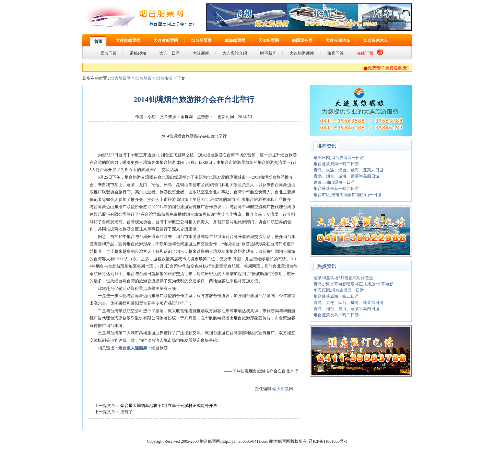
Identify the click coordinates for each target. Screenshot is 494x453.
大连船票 (139, 348)
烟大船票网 (120, 78)
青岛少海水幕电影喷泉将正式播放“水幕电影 (353, 284)
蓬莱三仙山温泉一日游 (334, 182)
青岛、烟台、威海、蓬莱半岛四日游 (346, 176)
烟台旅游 (164, 78)
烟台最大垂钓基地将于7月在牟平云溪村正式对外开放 (168, 405)
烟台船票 (143, 78)
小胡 (152, 116)
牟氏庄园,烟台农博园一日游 (339, 157)
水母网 (186, 116)
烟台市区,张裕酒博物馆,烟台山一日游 (347, 194)
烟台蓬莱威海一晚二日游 (336, 163)
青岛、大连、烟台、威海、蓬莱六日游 (349, 170)
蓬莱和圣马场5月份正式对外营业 (343, 277)
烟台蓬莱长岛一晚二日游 (336, 188)
